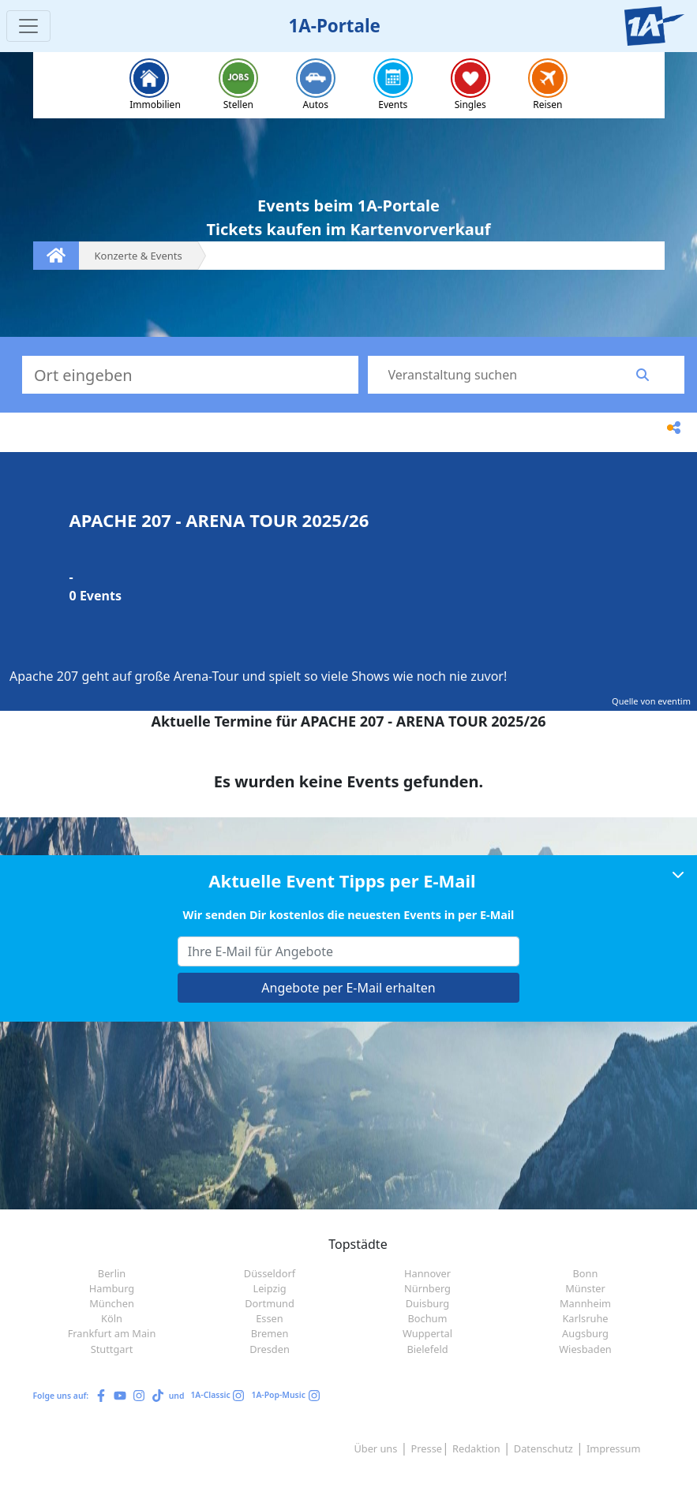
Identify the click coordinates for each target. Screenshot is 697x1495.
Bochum (428, 1318)
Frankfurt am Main (112, 1333)
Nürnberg (427, 1288)
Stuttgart (112, 1349)
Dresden (269, 1349)
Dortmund (269, 1303)
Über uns (375, 1448)
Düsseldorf (269, 1273)
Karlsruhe (585, 1318)
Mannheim (585, 1303)
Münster (585, 1288)
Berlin (112, 1273)
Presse (426, 1448)
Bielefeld (427, 1349)
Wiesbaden (585, 1349)
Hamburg (111, 1288)
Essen (269, 1318)
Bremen (270, 1333)
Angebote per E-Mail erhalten (348, 987)
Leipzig (269, 1288)
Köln (111, 1318)
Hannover (427, 1273)
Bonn (585, 1273)
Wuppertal (427, 1333)
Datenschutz (543, 1448)
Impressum (613, 1448)
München (111, 1303)
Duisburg (428, 1303)
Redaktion (476, 1448)
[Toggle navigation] (28, 26)
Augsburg (585, 1333)
